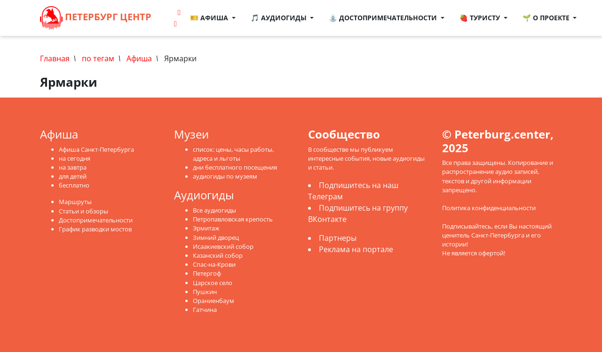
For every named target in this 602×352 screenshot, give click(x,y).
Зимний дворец (216, 237)
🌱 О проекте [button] (547, 17)
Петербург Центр (95, 18)
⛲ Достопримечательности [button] (384, 17)
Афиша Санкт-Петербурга (96, 149)
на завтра (73, 167)
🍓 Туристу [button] (480, 17)
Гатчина (205, 309)
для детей (73, 176)
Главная (55, 58)
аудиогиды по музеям (225, 176)
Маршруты (75, 201)
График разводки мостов (95, 229)
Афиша (139, 58)
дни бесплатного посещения (235, 167)
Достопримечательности (96, 220)
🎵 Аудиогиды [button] (280, 17)
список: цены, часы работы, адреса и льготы (233, 154)
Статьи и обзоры (83, 211)
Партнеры (337, 238)
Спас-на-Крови (214, 264)
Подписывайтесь (466, 226)
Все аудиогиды (214, 210)
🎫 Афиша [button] (210, 17)
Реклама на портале (356, 249)
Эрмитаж (206, 228)
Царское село (212, 282)
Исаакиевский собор (223, 246)
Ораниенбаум (213, 300)
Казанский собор (218, 255)
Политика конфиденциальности (489, 208)
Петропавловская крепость (233, 219)
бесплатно (74, 185)
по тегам (98, 58)
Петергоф (207, 273)
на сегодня (74, 158)
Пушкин (205, 291)
